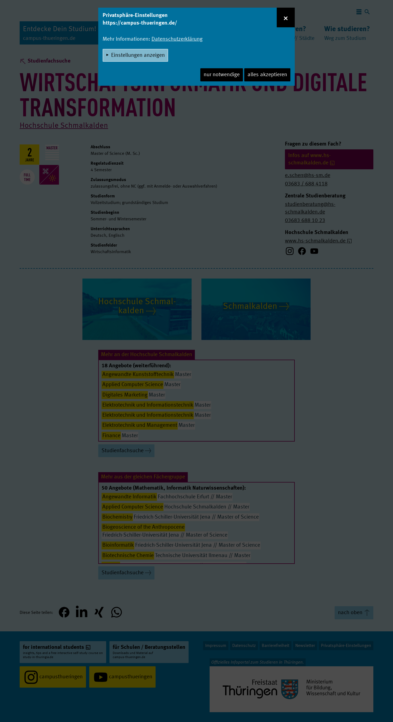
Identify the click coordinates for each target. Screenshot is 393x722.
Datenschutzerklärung (177, 39)
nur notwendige (222, 75)
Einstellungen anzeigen (138, 55)
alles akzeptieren (267, 75)
